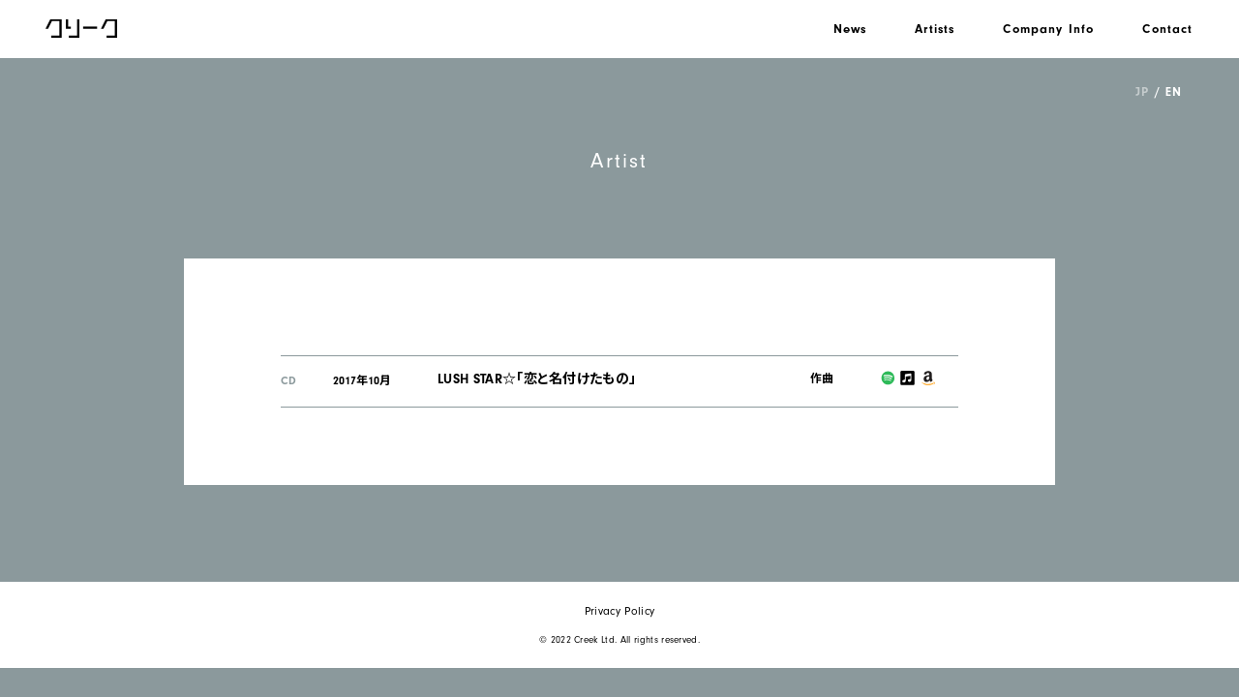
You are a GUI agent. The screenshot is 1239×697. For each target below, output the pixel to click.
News (850, 28)
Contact (1167, 28)
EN (1173, 91)
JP (1141, 91)
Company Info (1048, 28)
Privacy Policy (619, 611)
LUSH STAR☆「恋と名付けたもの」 (537, 379)
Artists (934, 28)
